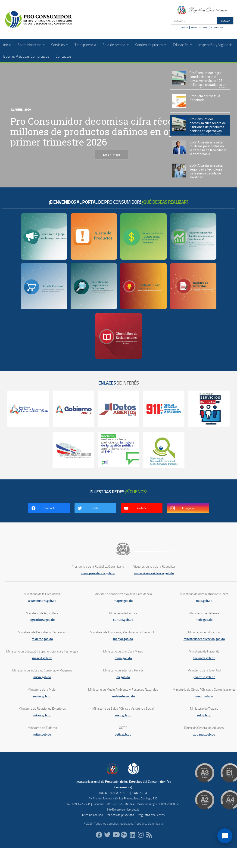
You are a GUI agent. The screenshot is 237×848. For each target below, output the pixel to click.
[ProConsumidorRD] (99, 835)
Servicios (58, 45)
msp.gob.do (123, 715)
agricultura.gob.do (42, 620)
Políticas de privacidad (120, 815)
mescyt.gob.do (42, 658)
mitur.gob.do (42, 734)
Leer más (111, 154)
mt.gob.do (204, 715)
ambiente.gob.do (123, 696)
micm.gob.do (42, 677)
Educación (180, 45)
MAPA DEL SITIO (200, 27)
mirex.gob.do (42, 715)
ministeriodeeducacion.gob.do (204, 639)
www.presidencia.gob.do (98, 573)
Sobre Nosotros (29, 45)
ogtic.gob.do (123, 734)
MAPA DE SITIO (120, 793)
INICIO (184, 27)
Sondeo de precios (149, 45)
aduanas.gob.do (204, 734)
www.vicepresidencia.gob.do (154, 573)
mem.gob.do (123, 658)
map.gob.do (204, 601)
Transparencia (85, 45)
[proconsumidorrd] (107, 835)
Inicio (7, 45)
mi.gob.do (123, 677)
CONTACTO (217, 27)
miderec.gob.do (42, 639)
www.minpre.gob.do (42, 601)
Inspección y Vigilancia (215, 45)
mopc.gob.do (204, 696)
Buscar (225, 20)
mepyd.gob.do (123, 639)
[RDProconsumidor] (115, 835)
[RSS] (149, 835)
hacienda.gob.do (204, 658)
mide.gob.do (204, 620)
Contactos (63, 56)
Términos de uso (92, 815)
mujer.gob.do (42, 696)
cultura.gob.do (123, 620)
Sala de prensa (114, 45)
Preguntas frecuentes (151, 815)
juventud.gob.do (204, 677)
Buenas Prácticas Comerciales (26, 56)
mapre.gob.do (123, 601)
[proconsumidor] (132, 835)
